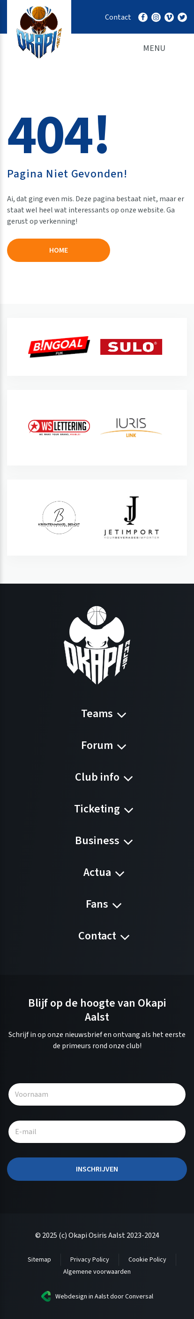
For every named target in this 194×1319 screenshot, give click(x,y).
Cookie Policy (147, 1259)
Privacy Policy (89, 1259)
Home (58, 250)
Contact (118, 17)
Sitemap (39, 1259)
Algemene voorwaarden (97, 1272)
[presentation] (19, 347)
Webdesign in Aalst (82, 1296)
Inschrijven (97, 1169)
